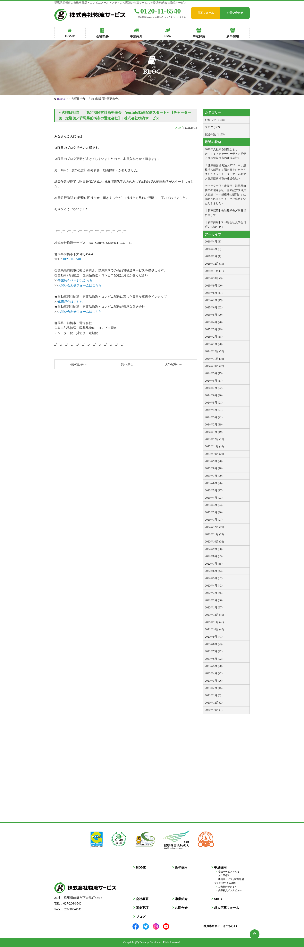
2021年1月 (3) (213, 695)
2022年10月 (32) (214, 541)
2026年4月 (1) (213, 241)
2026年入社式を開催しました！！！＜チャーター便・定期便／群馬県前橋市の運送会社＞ (225, 154)
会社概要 (141, 899)
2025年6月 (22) (214, 307)
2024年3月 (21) (214, 417)
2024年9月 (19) (214, 373)
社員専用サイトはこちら (219, 926)
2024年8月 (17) (214, 380)
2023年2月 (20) (214, 512)
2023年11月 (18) (214, 446)
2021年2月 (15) (214, 688)
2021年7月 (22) (214, 651)
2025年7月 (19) (214, 300)
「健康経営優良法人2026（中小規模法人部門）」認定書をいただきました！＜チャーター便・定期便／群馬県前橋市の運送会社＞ (225, 172)
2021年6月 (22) (214, 658)
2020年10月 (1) (214, 709)
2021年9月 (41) (214, 636)
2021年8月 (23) (214, 644)
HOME (61, 98)
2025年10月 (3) (214, 278)
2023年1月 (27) (214, 519)
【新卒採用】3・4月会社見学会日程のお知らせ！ (225, 224)
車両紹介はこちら (70, 301)
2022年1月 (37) (214, 607)
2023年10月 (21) (214, 453)
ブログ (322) (212, 127)
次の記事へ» (173, 364)
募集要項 (141, 908)
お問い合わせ (235, 12)
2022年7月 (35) (214, 563)
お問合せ (180, 908)
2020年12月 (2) (214, 702)
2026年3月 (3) (213, 249)
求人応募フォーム (225, 908)
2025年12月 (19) (214, 263)
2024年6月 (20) (214, 395)
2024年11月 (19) (214, 358)
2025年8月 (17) (214, 292)
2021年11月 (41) (214, 622)
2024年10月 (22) (214, 366)
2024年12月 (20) (214, 351)
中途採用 (219, 868)
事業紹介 (180, 899)
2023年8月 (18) (214, 468)
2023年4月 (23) (214, 497)
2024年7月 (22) (214, 388)
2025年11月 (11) (214, 270)
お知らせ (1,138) (214, 119)
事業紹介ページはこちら (75, 280)
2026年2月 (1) (213, 256)
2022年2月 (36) (214, 600)
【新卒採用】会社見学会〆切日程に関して (225, 212)
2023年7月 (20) (214, 475)
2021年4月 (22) (214, 673)
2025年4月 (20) (214, 322)
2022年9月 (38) (214, 549)
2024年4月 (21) (214, 409)
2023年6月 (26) (214, 483)
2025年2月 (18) (214, 336)
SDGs (217, 899)
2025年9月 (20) (214, 285)
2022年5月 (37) (214, 578)
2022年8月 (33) (214, 556)
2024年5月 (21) (214, 402)
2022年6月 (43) (214, 570)
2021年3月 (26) (214, 680)
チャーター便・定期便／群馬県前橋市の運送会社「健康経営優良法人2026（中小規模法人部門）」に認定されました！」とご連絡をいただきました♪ (225, 194)
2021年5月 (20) (214, 666)
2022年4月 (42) (214, 585)
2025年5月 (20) (214, 314)
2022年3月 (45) (214, 592)
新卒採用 (180, 868)
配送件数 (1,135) (214, 134)
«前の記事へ (78, 364)
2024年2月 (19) (214, 424)
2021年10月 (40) (214, 629)
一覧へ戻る (125, 364)
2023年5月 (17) (214, 490)
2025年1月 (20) (214, 344)
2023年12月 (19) (214, 439)
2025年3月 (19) (214, 329)
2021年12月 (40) (214, 614)
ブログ (178, 127)
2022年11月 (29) (214, 534)
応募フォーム (206, 12)
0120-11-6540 (157, 11)
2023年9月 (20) (214, 461)
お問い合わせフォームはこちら (80, 285)
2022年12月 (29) (214, 527)
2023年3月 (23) (214, 505)
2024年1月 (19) (214, 432)
